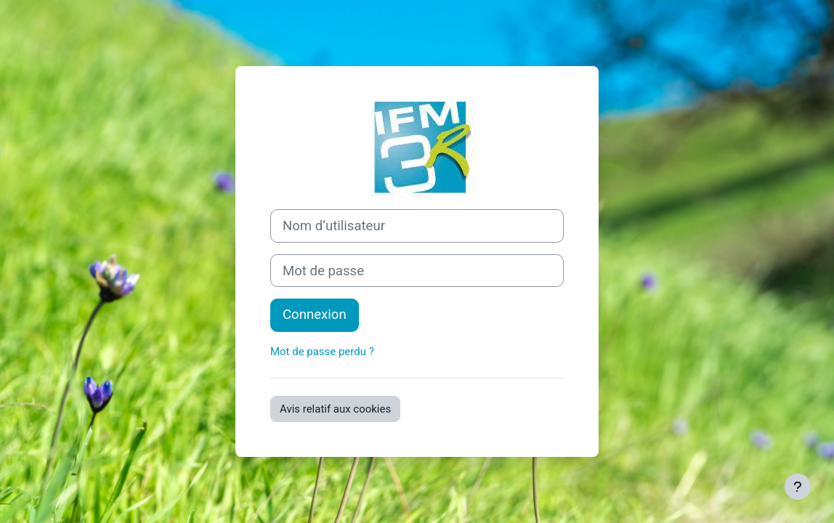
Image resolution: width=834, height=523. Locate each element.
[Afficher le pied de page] (798, 487)
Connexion (315, 315)
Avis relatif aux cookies (335, 408)
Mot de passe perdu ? (322, 351)
